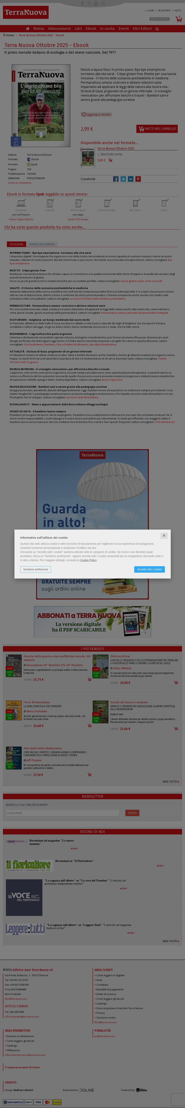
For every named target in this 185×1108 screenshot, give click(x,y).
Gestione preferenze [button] (35, 569)
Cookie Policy (88, 560)
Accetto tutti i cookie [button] (149, 569)
